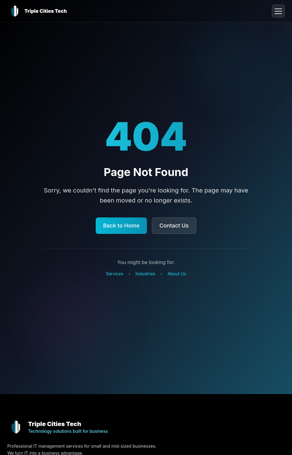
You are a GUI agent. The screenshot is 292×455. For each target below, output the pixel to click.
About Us (177, 273)
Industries (145, 273)
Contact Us (174, 225)
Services (114, 273)
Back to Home (121, 225)
